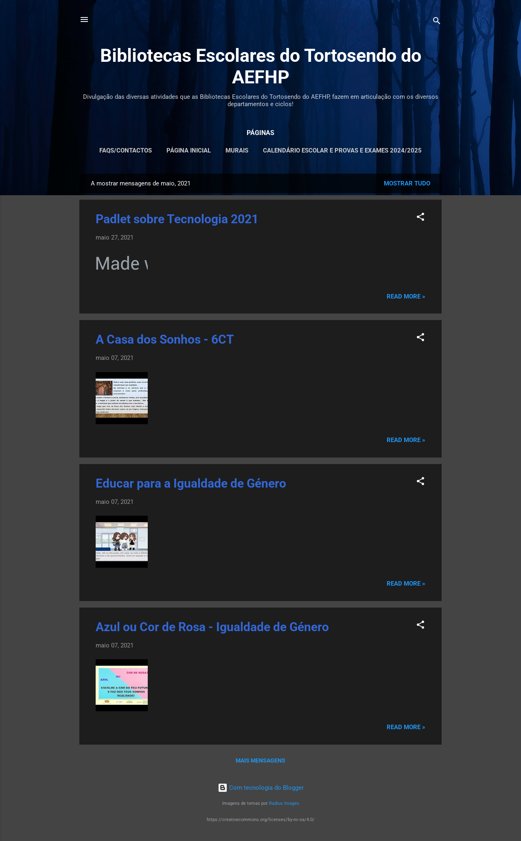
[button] (420, 218)
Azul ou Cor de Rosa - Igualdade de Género (212, 627)
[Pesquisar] (437, 22)
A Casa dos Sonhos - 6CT (165, 339)
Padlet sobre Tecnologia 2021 (177, 219)
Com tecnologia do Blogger (261, 787)
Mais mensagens (260, 760)
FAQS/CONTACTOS (125, 150)
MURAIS (236, 150)
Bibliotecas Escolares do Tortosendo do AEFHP (260, 66)
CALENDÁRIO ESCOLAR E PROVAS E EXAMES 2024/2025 (342, 150)
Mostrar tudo (407, 183)
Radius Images (284, 803)
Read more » (406, 296)
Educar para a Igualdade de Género (191, 483)
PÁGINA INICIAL (188, 150)
